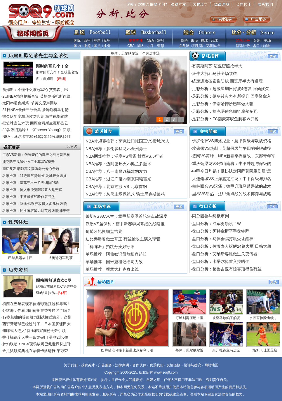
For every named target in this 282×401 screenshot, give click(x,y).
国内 (77, 46)
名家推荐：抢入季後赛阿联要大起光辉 (32, 190)
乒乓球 (184, 46)
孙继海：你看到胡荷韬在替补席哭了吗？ (36, 310)
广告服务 (105, 365)
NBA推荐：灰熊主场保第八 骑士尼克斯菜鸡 (125, 194)
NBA (150, 40)
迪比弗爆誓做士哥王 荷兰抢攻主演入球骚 (123, 239)
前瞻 (266, 46)
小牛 (150, 46)
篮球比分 (243, 46)
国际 (77, 40)
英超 (97, 40)
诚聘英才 (88, 365)
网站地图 (211, 365)
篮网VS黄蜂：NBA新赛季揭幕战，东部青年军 (233, 156)
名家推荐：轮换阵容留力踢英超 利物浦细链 (36, 211)
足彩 (257, 40)
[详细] (61, 79)
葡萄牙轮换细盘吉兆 (104, 231)
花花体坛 (213, 46)
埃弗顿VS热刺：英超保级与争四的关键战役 (231, 148)
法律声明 (122, 365)
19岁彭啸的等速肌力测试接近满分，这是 (36, 317)
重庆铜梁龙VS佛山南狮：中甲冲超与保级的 (231, 163)
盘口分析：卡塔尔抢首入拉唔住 (220, 261)
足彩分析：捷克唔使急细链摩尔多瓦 (224, 111)
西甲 (87, 40)
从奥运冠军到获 (60, 258)
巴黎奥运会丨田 (20, 258)
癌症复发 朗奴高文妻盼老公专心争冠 (30, 169)
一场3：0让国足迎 (263, 350)
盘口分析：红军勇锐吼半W (216, 223)
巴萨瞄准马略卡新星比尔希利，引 (127, 350)
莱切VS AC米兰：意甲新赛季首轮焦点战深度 (126, 216)
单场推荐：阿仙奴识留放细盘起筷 (116, 254)
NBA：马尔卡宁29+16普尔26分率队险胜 (36, 136)
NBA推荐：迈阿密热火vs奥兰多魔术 (118, 163)
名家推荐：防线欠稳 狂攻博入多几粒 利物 (34, 204)
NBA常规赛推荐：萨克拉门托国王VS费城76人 (127, 141)
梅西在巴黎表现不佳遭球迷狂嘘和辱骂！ (36, 304)
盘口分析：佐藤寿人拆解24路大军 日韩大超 (231, 246)
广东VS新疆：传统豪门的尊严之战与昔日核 (36, 155)
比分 (107, 46)
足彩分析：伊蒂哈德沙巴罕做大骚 (222, 103)
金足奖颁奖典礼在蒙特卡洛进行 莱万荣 (35, 351)
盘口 (256, 46)
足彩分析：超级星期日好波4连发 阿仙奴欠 (230, 88)
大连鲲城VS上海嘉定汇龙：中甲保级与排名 (231, 178)
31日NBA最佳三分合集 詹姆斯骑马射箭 (35, 110)
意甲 (107, 40)
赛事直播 (136, 40)
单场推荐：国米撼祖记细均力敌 (114, 261)
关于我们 (71, 365)
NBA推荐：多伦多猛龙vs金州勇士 (116, 148)
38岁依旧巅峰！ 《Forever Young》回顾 (36, 130)
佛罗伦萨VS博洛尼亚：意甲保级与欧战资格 (231, 140)
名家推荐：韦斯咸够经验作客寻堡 (28, 197)
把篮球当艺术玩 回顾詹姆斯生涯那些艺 (35, 123)
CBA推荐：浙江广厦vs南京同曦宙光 (118, 179)
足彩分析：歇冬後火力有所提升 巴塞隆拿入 (231, 96)
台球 (214, 40)
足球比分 (243, 40)
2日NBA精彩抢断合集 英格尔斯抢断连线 (36, 96)
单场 (267, 40)
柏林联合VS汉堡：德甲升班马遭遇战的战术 (231, 186)
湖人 (140, 46)
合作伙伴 (139, 365)
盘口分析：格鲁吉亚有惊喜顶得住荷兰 (227, 269)
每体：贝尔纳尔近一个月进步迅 (135, 53)
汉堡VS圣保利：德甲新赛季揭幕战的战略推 (125, 223)
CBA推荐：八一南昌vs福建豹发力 (116, 171)
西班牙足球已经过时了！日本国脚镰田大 (36, 324)
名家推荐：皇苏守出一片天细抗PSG (30, 183)
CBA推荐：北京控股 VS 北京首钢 (116, 186)
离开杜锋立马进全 (226, 350)
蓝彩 (160, 46)
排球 (204, 40)
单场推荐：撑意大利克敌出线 (112, 269)
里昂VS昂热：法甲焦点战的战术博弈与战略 (231, 193)
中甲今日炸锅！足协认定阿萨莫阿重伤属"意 (231, 171)
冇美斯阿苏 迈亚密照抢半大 (217, 66)
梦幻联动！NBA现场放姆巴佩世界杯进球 (36, 344)
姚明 (160, 40)
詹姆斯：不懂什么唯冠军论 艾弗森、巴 (35, 89)
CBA (130, 46)
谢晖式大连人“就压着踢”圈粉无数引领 (34, 330)
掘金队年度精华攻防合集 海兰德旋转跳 (35, 116)
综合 (184, 40)
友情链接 (173, 365)
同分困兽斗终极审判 (210, 216)
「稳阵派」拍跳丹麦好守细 (110, 246)
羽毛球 (197, 46)
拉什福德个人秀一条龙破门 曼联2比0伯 (35, 337)
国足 (97, 46)
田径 (194, 40)
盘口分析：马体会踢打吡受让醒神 (222, 238)
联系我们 (156, 365)
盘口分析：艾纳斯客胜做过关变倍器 (224, 253)
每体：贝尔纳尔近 (189, 350)
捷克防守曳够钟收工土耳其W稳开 (28, 162)
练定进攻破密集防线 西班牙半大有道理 (227, 81)
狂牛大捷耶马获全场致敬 (214, 73)
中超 (87, 46)
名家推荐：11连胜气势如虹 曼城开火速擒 (34, 176)
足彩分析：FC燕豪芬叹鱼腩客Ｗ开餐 (225, 119)
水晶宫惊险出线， (263, 318)
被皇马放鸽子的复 (226, 318)
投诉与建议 (192, 365)
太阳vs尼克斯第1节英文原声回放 (30, 103)
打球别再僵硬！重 (189, 318)
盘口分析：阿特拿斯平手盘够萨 (220, 231)
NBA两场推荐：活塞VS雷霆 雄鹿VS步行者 (124, 156)
